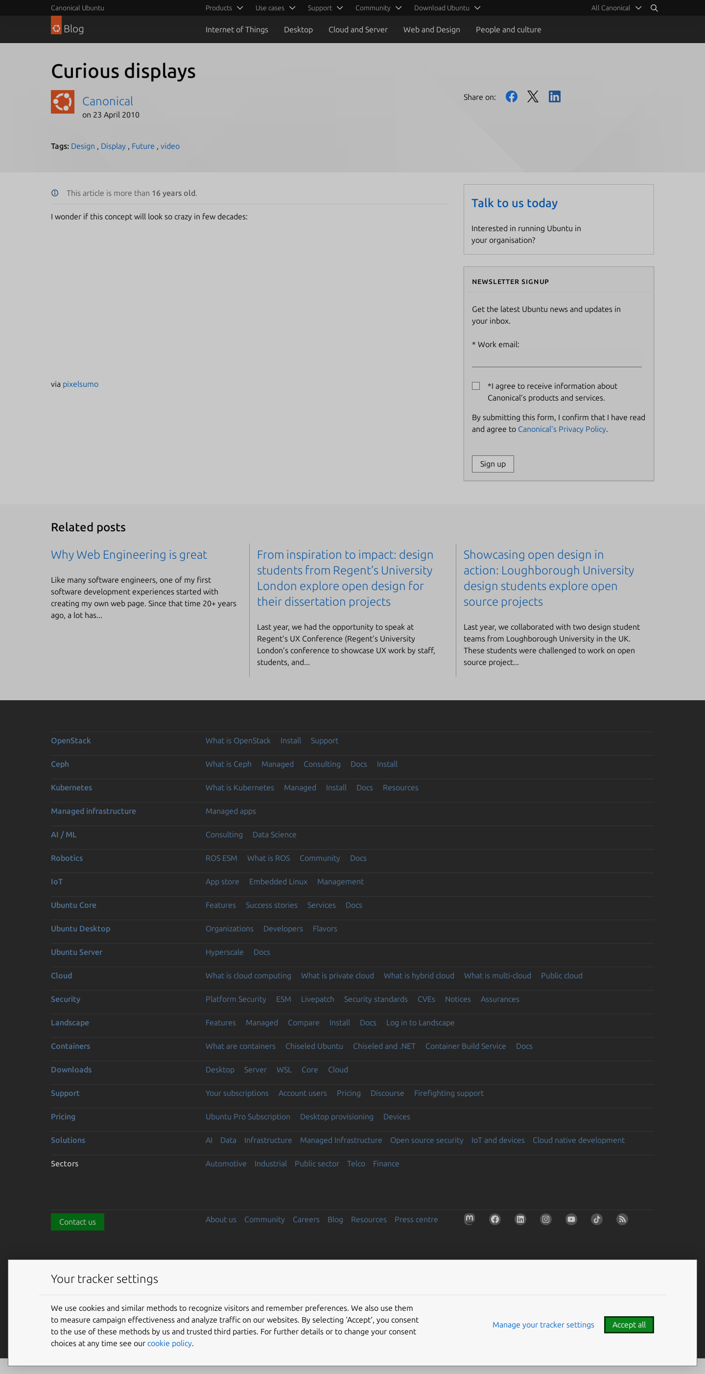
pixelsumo (80, 383)
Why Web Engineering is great (129, 554)
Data (228, 1140)
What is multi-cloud (497, 975)
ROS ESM (221, 857)
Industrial (271, 1163)
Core (310, 1069)
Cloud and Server (358, 29)
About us (221, 1219)
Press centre (416, 1219)
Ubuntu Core (73, 904)
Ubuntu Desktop (80, 928)
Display (113, 146)
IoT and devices (498, 1140)
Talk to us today (514, 203)
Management (340, 881)
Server (255, 1069)
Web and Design (431, 29)
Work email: (557, 353)
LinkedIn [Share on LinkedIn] (555, 96)
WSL (284, 1069)
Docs (359, 763)
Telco (356, 1163)
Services (321, 904)
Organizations (230, 928)
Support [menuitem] (320, 8)
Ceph (60, 763)
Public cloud (562, 975)
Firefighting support (449, 1093)
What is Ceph (229, 763)
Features (221, 904)
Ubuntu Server (76, 952)
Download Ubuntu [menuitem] (442, 8)
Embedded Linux (278, 881)
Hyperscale (225, 952)
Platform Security (236, 999)
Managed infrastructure (93, 810)
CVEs (426, 999)
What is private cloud (337, 975)
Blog (335, 1219)
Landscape (70, 1022)
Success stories (272, 904)
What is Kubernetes (240, 787)
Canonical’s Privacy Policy (562, 429)
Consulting (322, 763)
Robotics (67, 857)
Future (143, 146)
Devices (396, 1116)
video (170, 146)
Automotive (226, 1163)
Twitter (533, 96)
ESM (283, 999)
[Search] (654, 8)
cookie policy (169, 1343)
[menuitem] (615, 8)
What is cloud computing (248, 975)
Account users (303, 1093)
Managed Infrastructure (341, 1140)
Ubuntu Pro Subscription (248, 1116)
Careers (306, 1219)
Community (320, 857)
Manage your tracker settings (543, 1324)
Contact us (77, 1221)
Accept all (629, 1324)
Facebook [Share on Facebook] (511, 96)
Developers (283, 928)
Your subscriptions (237, 1093)
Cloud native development (579, 1140)
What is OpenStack (238, 740)
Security (65, 999)
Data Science (275, 834)
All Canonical (611, 8)
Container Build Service (465, 1046)
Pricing (349, 1093)
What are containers (241, 1046)
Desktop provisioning (337, 1116)
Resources (401, 787)
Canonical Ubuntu (77, 8)
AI (209, 1140)
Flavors (325, 928)
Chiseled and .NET (384, 1046)
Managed (277, 763)
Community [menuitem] (373, 8)
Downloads (71, 1069)
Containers (70, 1046)
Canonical (107, 101)
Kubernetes (71, 787)
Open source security (427, 1140)
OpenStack (71, 740)
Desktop (298, 29)
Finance (386, 1163)
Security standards (376, 999)
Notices (458, 999)
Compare (304, 1022)
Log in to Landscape (420, 1022)
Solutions (68, 1140)
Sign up (493, 463)
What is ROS (268, 857)
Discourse (387, 1093)
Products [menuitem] (219, 8)
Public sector (317, 1163)
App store (222, 881)
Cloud (61, 975)
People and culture (508, 29)
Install (291, 740)
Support (324, 740)
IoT (57, 881)
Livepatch (317, 999)
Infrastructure (268, 1140)
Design (83, 146)
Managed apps (231, 810)
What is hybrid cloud (419, 975)
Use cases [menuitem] (270, 8)
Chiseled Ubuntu (314, 1046)
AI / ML (64, 834)
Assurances (500, 999)
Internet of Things (237, 29)
